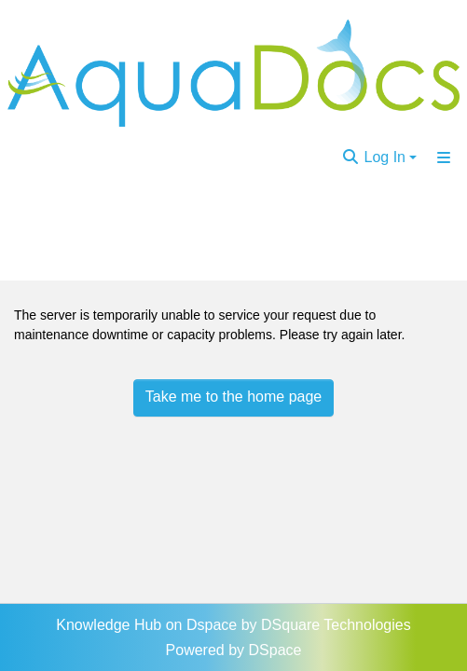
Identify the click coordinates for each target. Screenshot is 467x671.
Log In (384, 157)
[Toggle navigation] (443, 157)
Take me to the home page (233, 396)
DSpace (275, 650)
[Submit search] (350, 157)
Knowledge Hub (110, 625)
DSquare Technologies (336, 625)
